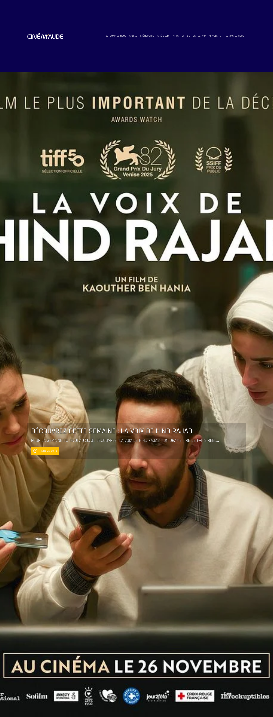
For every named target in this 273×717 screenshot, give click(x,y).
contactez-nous (234, 36)
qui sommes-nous (115, 36)
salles (133, 36)
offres (186, 36)
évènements (147, 36)
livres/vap (199, 36)
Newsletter (215, 36)
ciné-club (163, 36)
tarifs (175, 36)
